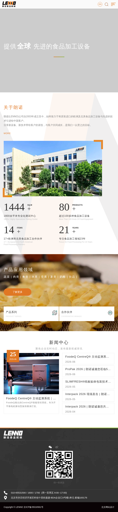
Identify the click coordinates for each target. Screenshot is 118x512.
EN (100, 4)
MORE (7, 133)
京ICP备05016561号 (33, 507)
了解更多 (17, 292)
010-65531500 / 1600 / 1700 (25, 492)
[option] (59, 46)
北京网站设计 (107, 507)
